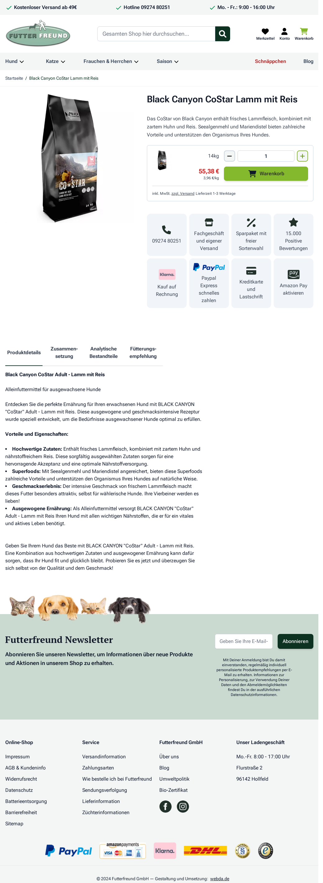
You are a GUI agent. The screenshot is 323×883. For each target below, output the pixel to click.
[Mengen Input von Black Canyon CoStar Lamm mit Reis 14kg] (266, 156)
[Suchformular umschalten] (222, 33)
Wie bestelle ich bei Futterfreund (117, 779)
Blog (308, 61)
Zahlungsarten (98, 768)
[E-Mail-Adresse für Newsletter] (244, 641)
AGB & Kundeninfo (25, 768)
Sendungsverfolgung (104, 790)
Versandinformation (104, 757)
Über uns (169, 757)
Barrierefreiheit (21, 812)
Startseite (14, 78)
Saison (164, 61)
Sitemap (14, 824)
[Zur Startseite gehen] (38, 34)
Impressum (17, 757)
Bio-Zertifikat (173, 790)
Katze (52, 61)
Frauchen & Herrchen (108, 61)
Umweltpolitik (174, 779)
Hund (11, 61)
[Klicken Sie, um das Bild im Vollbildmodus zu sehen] (70, 158)
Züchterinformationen (106, 812)
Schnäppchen (270, 61)
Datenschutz (19, 790)
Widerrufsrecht (21, 779)
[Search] (156, 33)
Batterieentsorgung (26, 801)
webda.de (219, 878)
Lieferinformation (101, 801)
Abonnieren (295, 641)
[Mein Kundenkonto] (285, 34)
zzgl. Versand (182, 193)
